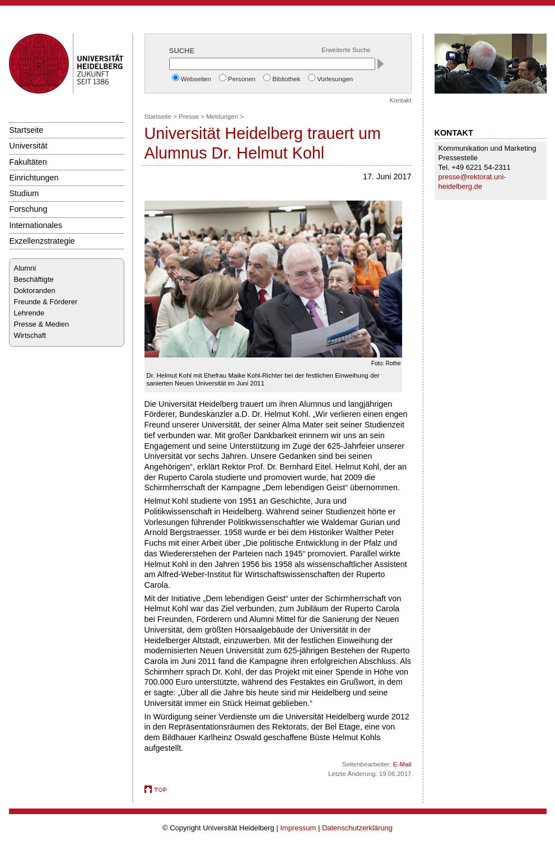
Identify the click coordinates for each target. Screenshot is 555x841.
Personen (241, 79)
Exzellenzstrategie (42, 240)
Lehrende (29, 313)
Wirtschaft (30, 335)
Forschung (29, 209)
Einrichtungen (34, 177)
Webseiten (196, 79)
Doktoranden (34, 290)
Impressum (298, 828)
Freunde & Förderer (46, 302)
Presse (189, 116)
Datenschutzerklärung (357, 828)
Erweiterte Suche (346, 50)
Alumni (25, 268)
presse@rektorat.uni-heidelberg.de (472, 181)
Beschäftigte (34, 279)
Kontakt (400, 100)
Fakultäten (28, 161)
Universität (29, 145)
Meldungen (222, 116)
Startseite (27, 130)
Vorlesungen (335, 79)
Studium (24, 193)
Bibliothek (286, 79)
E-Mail (402, 764)
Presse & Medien (41, 324)
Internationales (36, 225)
